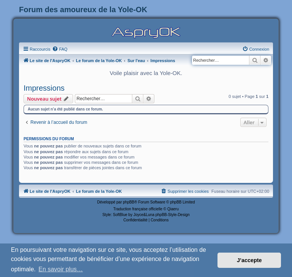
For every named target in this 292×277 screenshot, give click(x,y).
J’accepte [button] (249, 260)
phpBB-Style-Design (173, 215)
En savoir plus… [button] (60, 269)
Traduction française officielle (137, 209)
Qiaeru (173, 209)
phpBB (128, 202)
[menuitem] (59, 49)
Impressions (44, 88)
